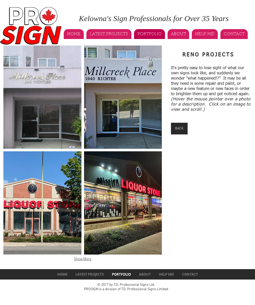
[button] (42, 97)
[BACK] (179, 128)
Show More (82, 259)
